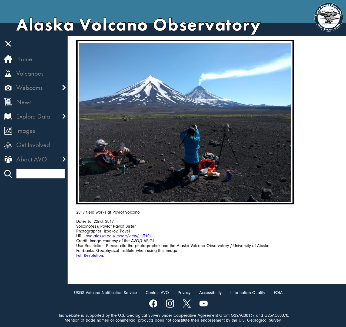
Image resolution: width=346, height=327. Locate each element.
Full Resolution (89, 255)
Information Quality (247, 292)
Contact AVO (157, 292)
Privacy (184, 292)
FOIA (278, 292)
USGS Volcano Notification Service (105, 292)
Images (25, 130)
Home (24, 59)
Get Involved (33, 144)
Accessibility (210, 292)
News (24, 101)
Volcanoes (30, 73)
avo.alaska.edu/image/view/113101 (119, 236)
